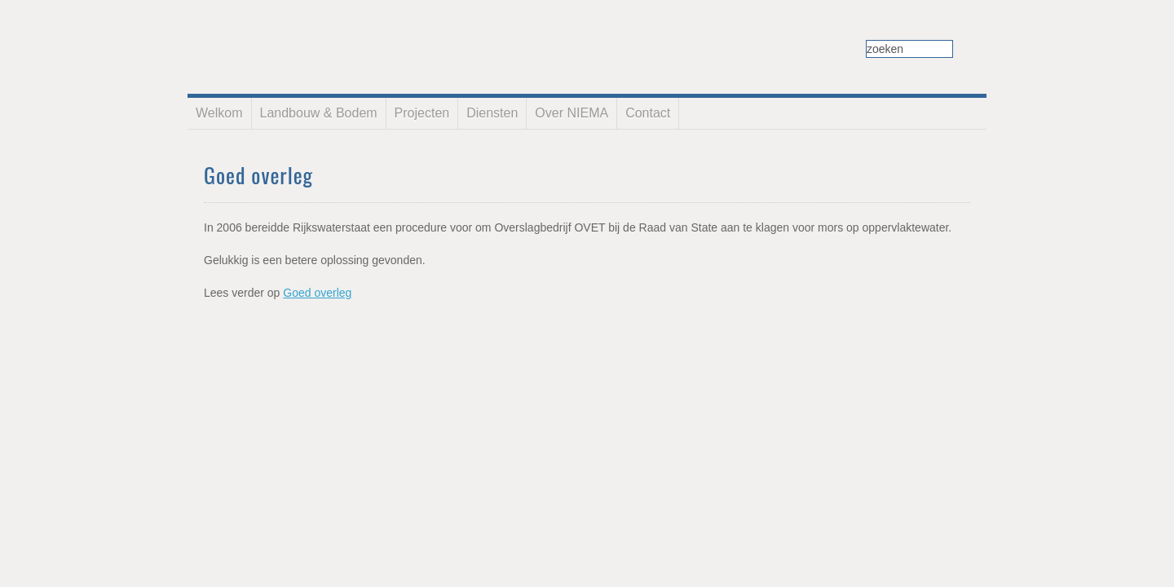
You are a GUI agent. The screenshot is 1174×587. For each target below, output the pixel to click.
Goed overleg (317, 292)
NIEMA (317, 36)
